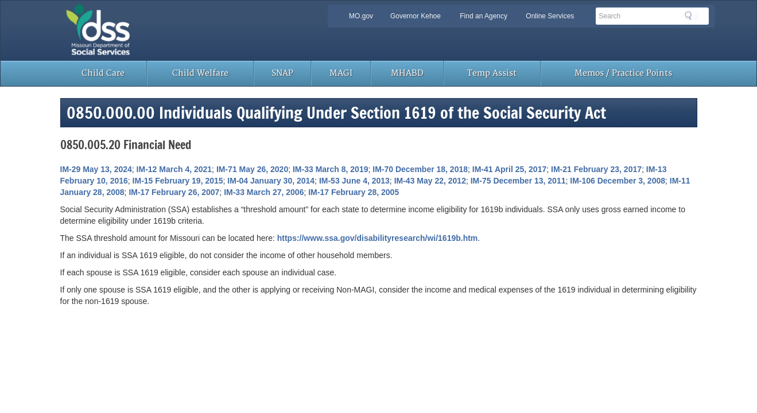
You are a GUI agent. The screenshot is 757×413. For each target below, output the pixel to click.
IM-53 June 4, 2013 (354, 180)
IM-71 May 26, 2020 (252, 169)
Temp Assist (492, 73)
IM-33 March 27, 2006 (264, 192)
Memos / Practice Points (623, 73)
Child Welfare (200, 73)
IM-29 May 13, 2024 (96, 169)
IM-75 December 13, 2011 (518, 180)
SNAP (282, 73)
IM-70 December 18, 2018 (420, 169)
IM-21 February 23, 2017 (596, 169)
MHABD (407, 73)
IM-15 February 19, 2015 (178, 180)
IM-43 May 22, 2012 (430, 180)
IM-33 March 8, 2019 (330, 169)
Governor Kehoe (415, 16)
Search (691, 15)
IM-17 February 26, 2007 (174, 192)
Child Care (103, 73)
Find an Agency (483, 16)
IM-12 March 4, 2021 (174, 169)
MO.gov (361, 16)
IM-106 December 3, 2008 (617, 180)
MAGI (340, 73)
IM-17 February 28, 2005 (353, 192)
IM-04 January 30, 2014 (271, 180)
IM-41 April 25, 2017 (509, 169)
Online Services (550, 16)
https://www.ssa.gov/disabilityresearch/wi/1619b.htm (377, 238)
